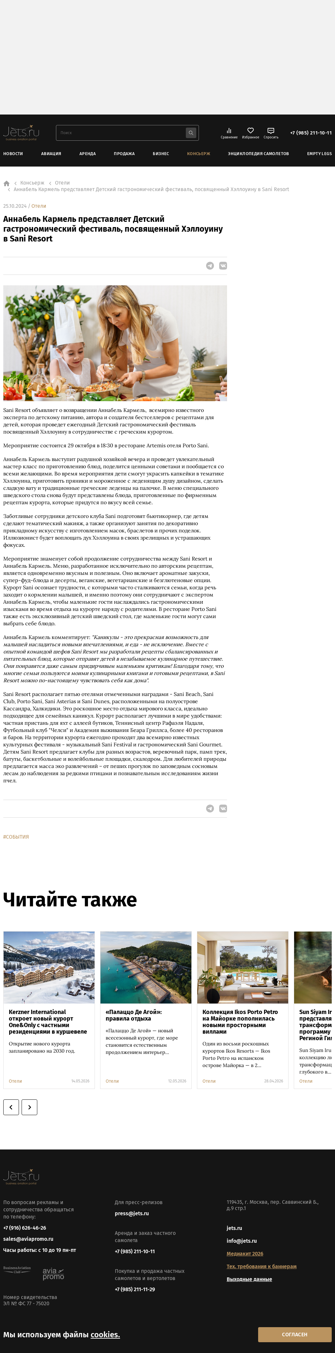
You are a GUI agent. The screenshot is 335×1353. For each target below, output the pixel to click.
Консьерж (198, 153)
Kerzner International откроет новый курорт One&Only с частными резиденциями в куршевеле (48, 1022)
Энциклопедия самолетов (258, 153)
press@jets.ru (132, 1213)
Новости (13, 153)
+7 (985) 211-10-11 (311, 133)
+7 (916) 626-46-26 (24, 1228)
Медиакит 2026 (245, 1254)
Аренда (87, 153)
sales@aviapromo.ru (28, 1239)
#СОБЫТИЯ (16, 837)
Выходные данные (249, 1279)
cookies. (105, 1334)
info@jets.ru (242, 1241)
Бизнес (161, 153)
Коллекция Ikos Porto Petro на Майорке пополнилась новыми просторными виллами (240, 1022)
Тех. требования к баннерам (262, 1266)
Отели (38, 206)
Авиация (51, 153)
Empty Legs (319, 153)
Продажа (124, 153)
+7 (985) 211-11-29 (135, 1289)
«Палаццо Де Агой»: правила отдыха (134, 1015)
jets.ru (234, 1228)
